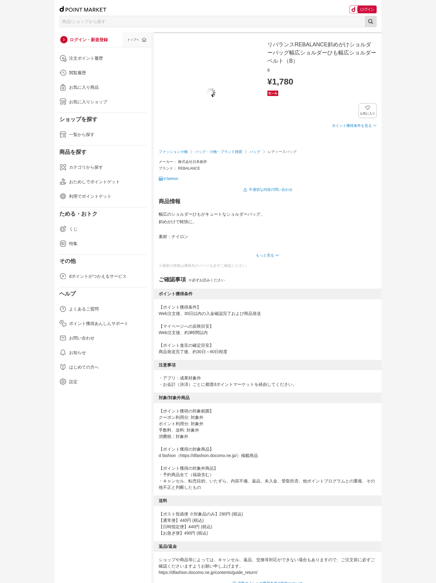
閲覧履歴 (72, 72)
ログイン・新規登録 (89, 39)
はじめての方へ (79, 367)
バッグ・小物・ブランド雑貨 (218, 152)
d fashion (171, 179)
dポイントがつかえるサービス (93, 276)
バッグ (254, 152)
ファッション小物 (173, 152)
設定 (68, 381)
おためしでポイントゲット (89, 181)
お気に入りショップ (83, 101)
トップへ (133, 39)
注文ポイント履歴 (81, 58)
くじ (68, 229)
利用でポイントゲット (85, 196)
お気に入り (367, 113)
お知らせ (72, 352)
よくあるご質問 (79, 309)
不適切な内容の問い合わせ (270, 189)
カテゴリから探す (81, 167)
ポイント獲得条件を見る (352, 126)
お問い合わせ (76, 338)
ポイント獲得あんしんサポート (93, 323)
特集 (68, 243)
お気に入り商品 (79, 87)
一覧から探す (76, 134)
